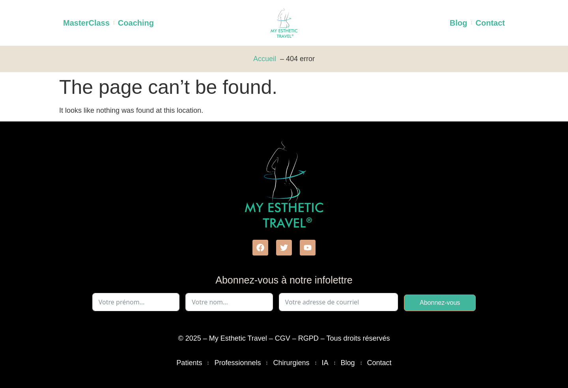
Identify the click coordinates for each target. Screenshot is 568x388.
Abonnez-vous (440, 302)
